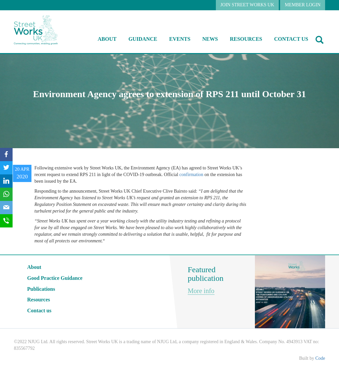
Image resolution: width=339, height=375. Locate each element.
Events (179, 39)
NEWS (210, 39)
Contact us (291, 39)
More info (201, 290)
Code (320, 358)
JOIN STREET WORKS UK (247, 4)
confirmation (191, 174)
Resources (38, 299)
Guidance (142, 39)
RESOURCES (246, 39)
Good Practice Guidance (54, 278)
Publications (41, 289)
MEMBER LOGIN (302, 4)
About (107, 39)
